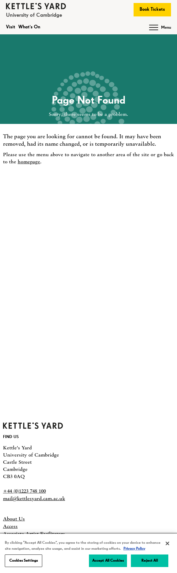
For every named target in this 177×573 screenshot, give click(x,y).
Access (10, 526)
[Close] (167, 543)
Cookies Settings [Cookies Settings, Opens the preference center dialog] (23, 561)
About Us (14, 519)
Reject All (149, 561)
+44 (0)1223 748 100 (24, 491)
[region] (88, 553)
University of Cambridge (34, 15)
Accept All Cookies (108, 561)
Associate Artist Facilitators (34, 534)
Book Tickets (152, 9)
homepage (29, 162)
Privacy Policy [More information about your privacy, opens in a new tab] (134, 549)
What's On (29, 27)
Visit (10, 27)
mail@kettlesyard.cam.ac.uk (34, 498)
